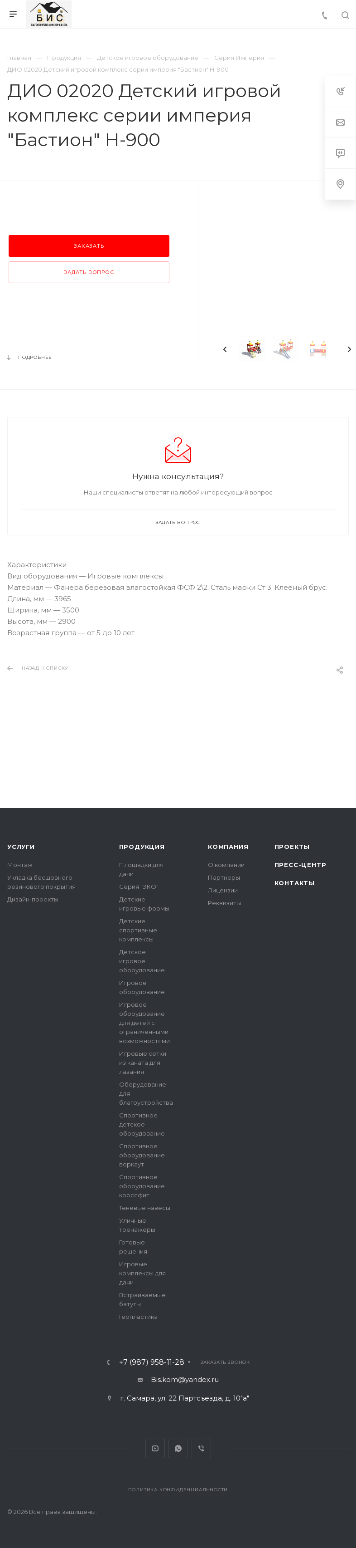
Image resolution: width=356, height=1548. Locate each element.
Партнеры (224, 877)
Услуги (21, 846)
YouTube (155, 1448)
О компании (226, 864)
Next (349, 349)
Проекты (292, 846)
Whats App (178, 1448)
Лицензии (223, 890)
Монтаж (20, 864)
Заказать (89, 246)
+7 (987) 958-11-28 (151, 1362)
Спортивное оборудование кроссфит (142, 1186)
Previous (225, 349)
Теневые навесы (144, 1207)
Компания (228, 846)
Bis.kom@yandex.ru (185, 1379)
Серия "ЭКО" (139, 886)
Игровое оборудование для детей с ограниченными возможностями (144, 1022)
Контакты (294, 883)
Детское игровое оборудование (142, 961)
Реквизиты (224, 902)
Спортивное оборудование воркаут (142, 1155)
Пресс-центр (300, 864)
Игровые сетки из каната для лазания (142, 1062)
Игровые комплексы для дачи (142, 1273)
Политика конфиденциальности (178, 1490)
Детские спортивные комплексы (138, 930)
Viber (201, 1448)
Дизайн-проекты (32, 899)
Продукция (142, 846)
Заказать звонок (225, 1362)
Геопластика (138, 1316)
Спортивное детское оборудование (142, 1124)
